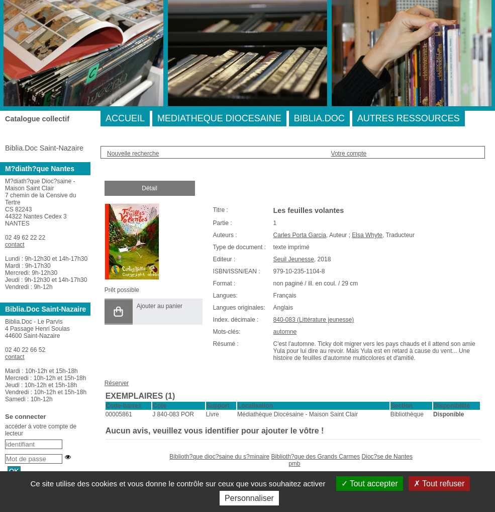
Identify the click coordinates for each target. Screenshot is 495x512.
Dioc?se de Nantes (387, 456)
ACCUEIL (125, 118)
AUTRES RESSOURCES (408, 118)
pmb (294, 463)
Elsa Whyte (367, 235)
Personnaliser (249, 498)
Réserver (117, 383)
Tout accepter (369, 483)
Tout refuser (439, 483)
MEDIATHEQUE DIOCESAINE (219, 118)
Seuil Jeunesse (293, 259)
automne (285, 331)
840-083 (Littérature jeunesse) (313, 319)
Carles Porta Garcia (299, 235)
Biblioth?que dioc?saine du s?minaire (219, 456)
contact (15, 244)
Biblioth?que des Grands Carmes (315, 456)
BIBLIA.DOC (319, 118)
